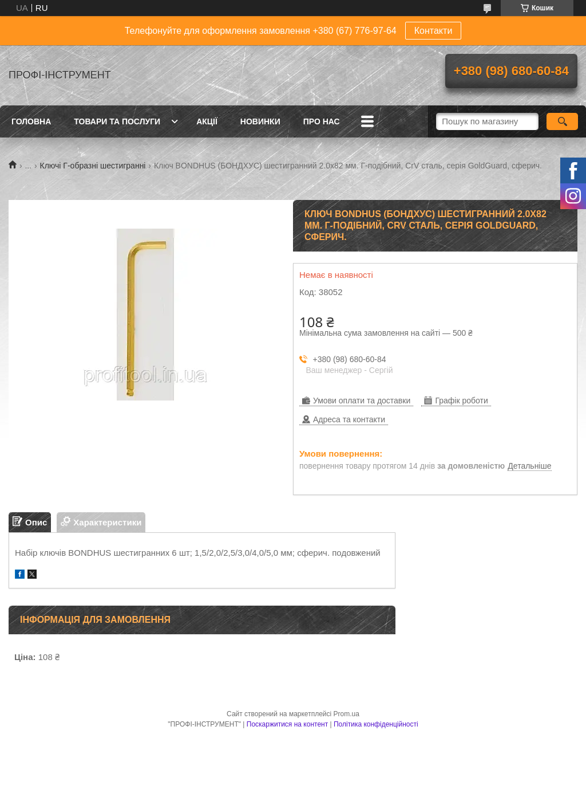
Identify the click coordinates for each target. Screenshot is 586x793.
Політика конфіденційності (376, 724)
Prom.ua (346, 714)
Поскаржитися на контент (287, 724)
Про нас (321, 121)
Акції (206, 121)
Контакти (433, 31)
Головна (31, 121)
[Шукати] (562, 121)
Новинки (260, 121)
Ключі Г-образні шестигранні (93, 165)
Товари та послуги (117, 121)
